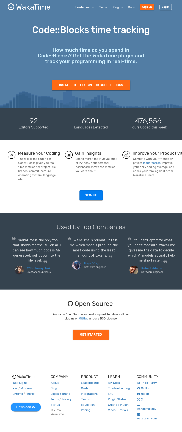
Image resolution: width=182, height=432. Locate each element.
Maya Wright (93, 263)
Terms (55, 399)
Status (55, 404)
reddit (143, 393)
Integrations (89, 393)
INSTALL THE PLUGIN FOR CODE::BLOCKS (91, 85)
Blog (54, 388)
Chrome (17, 393)
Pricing (85, 410)
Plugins (118, 7)
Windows (26, 388)
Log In (165, 7)
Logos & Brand (60, 393)
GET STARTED (91, 334)
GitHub (83, 318)
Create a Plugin (118, 404)
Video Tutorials (118, 410)
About (55, 383)
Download (25, 407)
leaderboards (152, 163)
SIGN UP (91, 195)
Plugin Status (117, 399)
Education (88, 404)
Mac (15, 388)
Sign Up (147, 7)
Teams (103, 7)
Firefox (30, 393)
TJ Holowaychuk (38, 268)
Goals (84, 388)
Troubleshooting (119, 388)
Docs (131, 7)
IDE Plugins (19, 383)
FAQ (110, 393)
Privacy (66, 399)
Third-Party (147, 383)
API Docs (114, 383)
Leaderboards (84, 7)
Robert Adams (151, 268)
